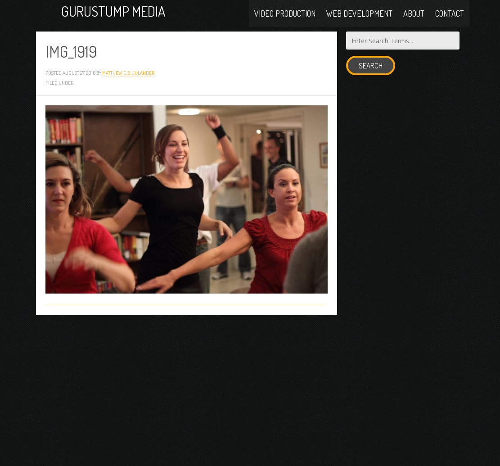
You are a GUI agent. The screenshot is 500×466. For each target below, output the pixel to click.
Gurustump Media (126, 15)
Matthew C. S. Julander (128, 79)
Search (371, 72)
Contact (449, 14)
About (413, 14)
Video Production (284, 14)
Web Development (359, 14)
